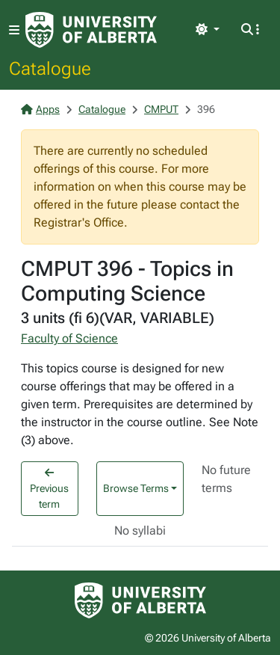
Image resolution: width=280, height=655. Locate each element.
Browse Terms (136, 488)
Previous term (49, 488)
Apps (40, 109)
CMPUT (161, 109)
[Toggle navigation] (14, 30)
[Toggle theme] (207, 30)
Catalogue (50, 68)
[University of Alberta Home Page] (91, 30)
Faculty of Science (69, 338)
